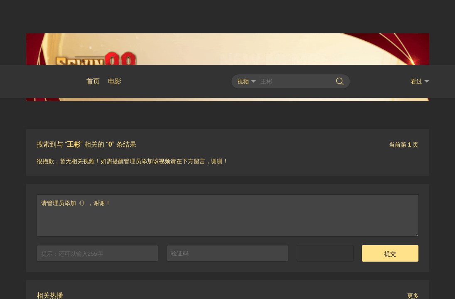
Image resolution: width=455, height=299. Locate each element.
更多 (413, 231)
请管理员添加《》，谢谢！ (228, 151)
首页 (93, 16)
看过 (420, 16)
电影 (114, 16)
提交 (390, 189)
